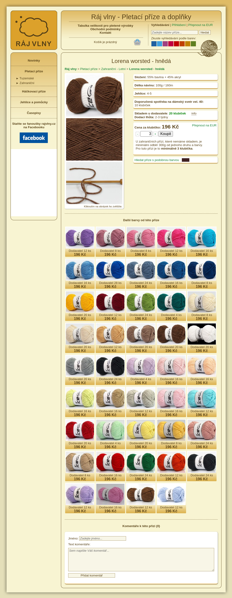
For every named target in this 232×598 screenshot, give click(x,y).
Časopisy (34, 113)
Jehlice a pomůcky (34, 102)
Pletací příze (34, 71)
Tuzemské (25, 78)
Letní (122, 69)
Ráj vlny (71, 69)
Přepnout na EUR (200, 25)
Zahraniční (25, 83)
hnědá (159, 69)
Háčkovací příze (34, 91)
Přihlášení (179, 25)
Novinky (34, 60)
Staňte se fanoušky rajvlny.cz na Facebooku (34, 132)
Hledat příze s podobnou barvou (157, 160)
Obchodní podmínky (105, 29)
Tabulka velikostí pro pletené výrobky (105, 25)
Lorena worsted (140, 69)
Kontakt (105, 32)
